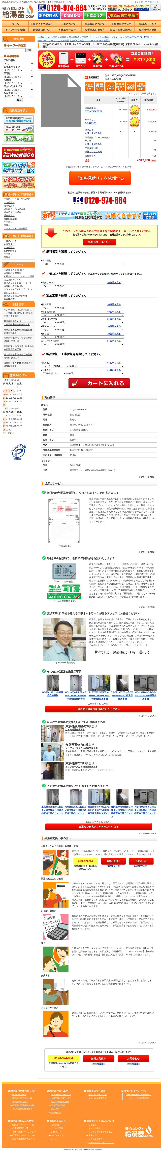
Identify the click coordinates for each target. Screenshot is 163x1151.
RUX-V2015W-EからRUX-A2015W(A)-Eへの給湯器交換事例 (99, 695)
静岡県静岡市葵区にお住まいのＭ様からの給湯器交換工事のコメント (122, 810)
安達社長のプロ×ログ (14, 270)
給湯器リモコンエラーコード (18, 283)
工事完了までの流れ (42, 24)
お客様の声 (9, 299)
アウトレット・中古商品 (16, 228)
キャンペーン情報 (15, 29)
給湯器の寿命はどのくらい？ (25, 1135)
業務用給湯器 (10, 218)
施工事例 (55, 1109)
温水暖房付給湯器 (12, 212)
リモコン (8, 222)
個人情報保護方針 (96, 1139)
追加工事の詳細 (58, 1105)
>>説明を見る (114, 282)
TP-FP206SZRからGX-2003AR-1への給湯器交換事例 (122, 695)
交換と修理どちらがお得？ (24, 1132)
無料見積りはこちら (99, 241)
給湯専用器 (9, 205)
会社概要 (93, 1125)
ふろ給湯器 (9, 202)
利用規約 (93, 1135)
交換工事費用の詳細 (60, 1102)
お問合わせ (56, 1132)
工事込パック (10, 241)
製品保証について (95, 24)
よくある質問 (57, 1128)
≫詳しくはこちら (93, 133)
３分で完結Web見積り (22, 1109)
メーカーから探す (20, 1102)
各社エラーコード (68, 29)
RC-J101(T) (90, 123)
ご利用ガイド (154, 2)
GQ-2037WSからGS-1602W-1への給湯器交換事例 (145, 695)
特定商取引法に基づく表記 (100, 1132)
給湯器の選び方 (41, 29)
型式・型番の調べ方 (121, 29)
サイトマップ (140, 2)
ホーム (15, 24)
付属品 (7, 225)
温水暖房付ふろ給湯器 (14, 209)
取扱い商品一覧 (19, 1094)
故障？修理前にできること (24, 1139)
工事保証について (121, 24)
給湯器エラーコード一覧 (23, 1125)
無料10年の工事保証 (98, 1098)
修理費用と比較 (148, 29)
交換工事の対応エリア (61, 1098)
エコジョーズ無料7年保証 (137, 1098)
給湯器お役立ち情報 (13, 286)
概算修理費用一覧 (20, 1128)
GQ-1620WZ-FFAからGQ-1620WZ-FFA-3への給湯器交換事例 (76, 695)
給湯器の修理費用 (12, 273)
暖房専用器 (9, 215)
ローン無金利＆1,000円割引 (138, 1094)
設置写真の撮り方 (95, 29)
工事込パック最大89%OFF (17, 199)
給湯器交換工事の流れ (61, 1094)
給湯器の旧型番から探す (23, 1098)
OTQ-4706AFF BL (94, 111)
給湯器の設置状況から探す (24, 1105)
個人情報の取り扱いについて (101, 1142)
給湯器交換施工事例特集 (16, 296)
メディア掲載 (94, 1128)
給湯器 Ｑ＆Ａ (148, 24)
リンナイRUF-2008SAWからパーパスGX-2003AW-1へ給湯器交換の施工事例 (19, 312)
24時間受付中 (113, 866)
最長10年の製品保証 (98, 1094)
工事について (68, 24)
